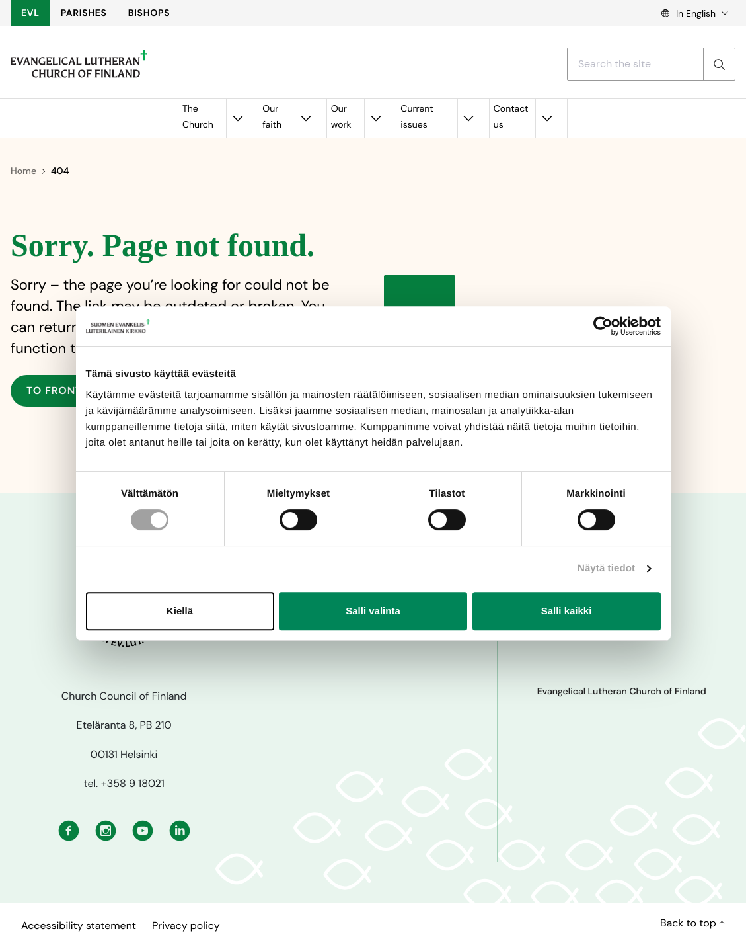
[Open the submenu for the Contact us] (546, 118)
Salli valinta (373, 610)
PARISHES (84, 13)
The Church (197, 117)
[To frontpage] (79, 64)
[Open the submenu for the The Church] (237, 118)
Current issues (416, 117)
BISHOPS (149, 13)
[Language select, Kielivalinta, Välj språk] (690, 13)
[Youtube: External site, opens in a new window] (142, 829)
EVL (30, 13)
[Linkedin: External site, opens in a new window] (179, 829)
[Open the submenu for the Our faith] (306, 118)
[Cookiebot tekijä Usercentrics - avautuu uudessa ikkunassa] (603, 326)
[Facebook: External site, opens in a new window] (68, 829)
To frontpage (68, 390)
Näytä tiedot (606, 568)
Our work (341, 117)
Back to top (692, 923)
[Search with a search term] (635, 64)
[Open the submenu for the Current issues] (468, 118)
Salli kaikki (566, 610)
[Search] (719, 64)
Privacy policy (186, 925)
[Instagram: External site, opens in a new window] (105, 829)
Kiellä (180, 610)
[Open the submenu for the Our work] (375, 118)
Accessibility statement (78, 925)
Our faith (271, 117)
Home (23, 171)
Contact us (511, 117)
